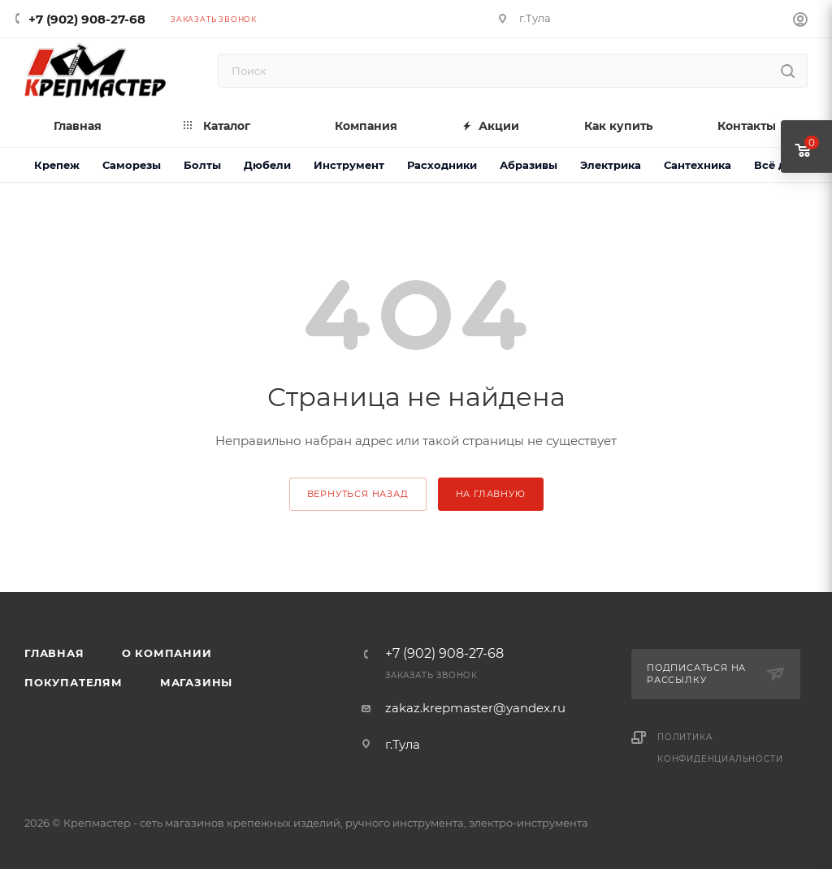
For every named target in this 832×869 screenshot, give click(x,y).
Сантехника (697, 164)
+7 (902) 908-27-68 (86, 19)
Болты (202, 164)
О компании (167, 652)
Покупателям (73, 682)
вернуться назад (358, 493)
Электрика (610, 164)
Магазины (196, 682)
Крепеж (57, 164)
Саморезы (131, 164)
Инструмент (349, 164)
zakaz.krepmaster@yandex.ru (475, 708)
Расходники (442, 164)
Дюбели (267, 164)
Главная (54, 652)
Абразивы (528, 164)
